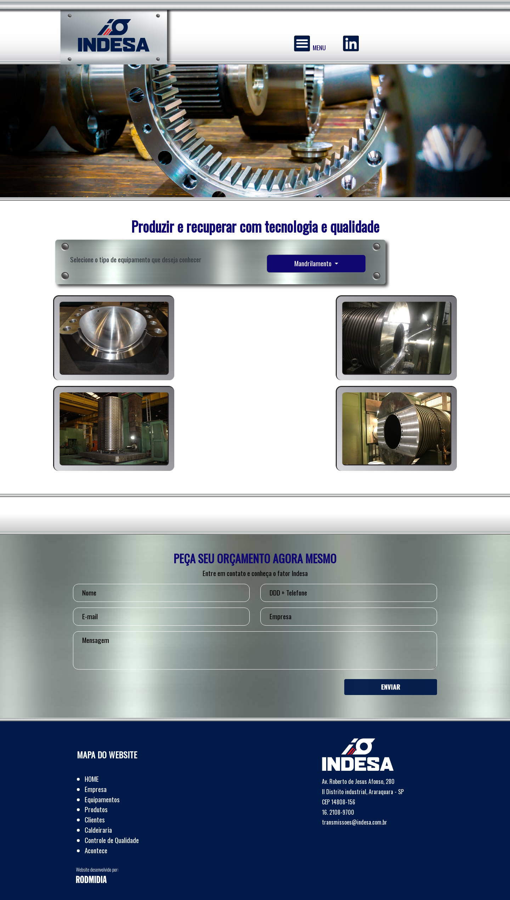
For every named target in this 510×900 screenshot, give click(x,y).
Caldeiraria (98, 830)
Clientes (95, 819)
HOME (92, 779)
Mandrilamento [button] (313, 263)
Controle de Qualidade (112, 840)
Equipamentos (102, 799)
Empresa (96, 789)
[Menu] (302, 43)
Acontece (96, 850)
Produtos (96, 809)
